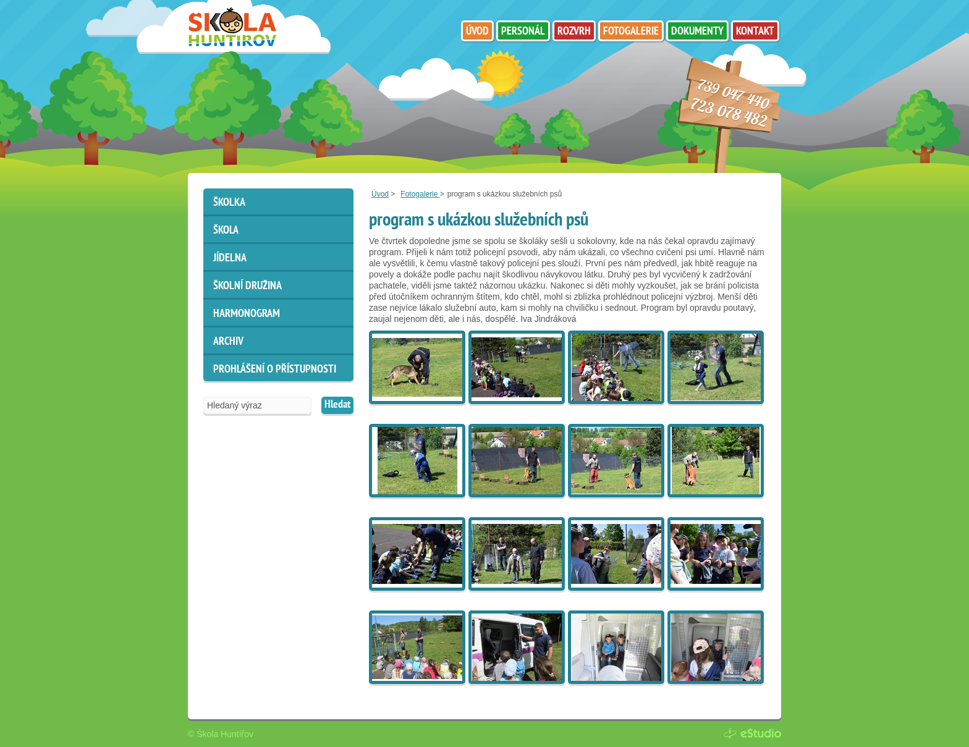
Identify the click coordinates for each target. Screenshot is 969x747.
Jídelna (230, 258)
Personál (523, 32)
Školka (229, 203)
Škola (226, 231)
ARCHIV (228, 342)
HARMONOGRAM (246, 314)
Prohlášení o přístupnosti (274, 370)
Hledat (337, 405)
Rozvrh (574, 32)
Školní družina (247, 286)
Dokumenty (697, 32)
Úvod (380, 194)
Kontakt (755, 32)
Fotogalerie (419, 194)
